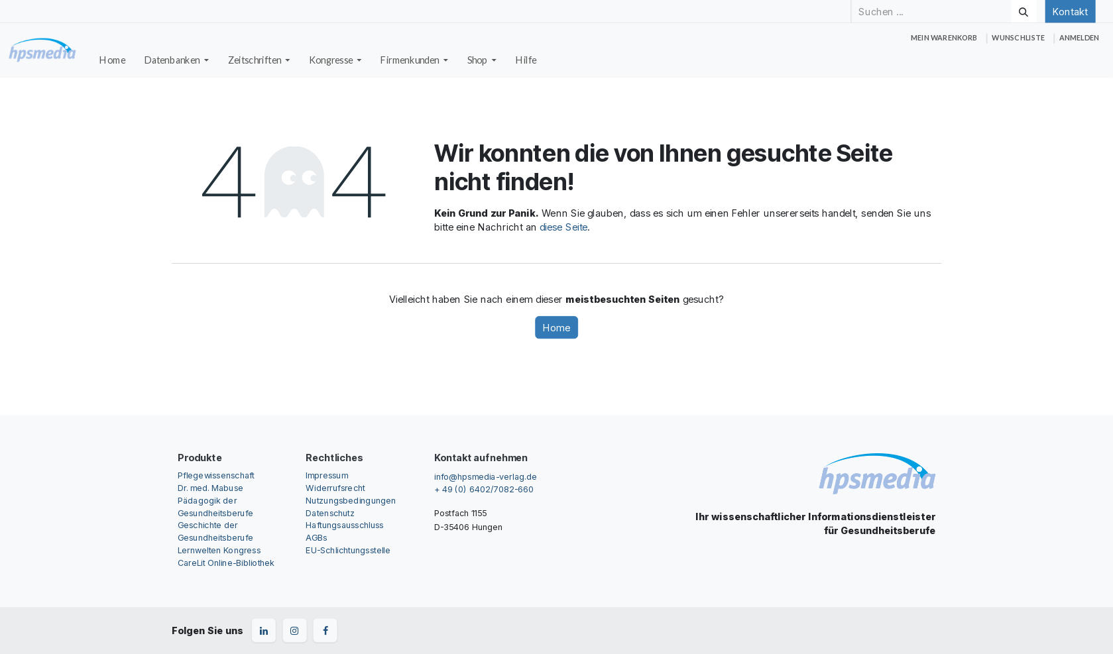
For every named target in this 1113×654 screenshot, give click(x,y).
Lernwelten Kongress (219, 550)
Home (556, 327)
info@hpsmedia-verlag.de (485, 476)
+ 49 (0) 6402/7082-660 (484, 489)
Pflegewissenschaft (216, 475)
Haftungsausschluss (344, 525)
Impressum (326, 475)
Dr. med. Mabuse (210, 487)
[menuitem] (112, 60)
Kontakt (1070, 11)
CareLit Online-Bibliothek (226, 563)
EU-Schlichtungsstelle (348, 550)
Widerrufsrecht (335, 487)
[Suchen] (1023, 11)
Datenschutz (330, 513)
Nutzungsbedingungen (351, 500)
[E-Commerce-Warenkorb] (944, 38)
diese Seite (563, 227)
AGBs (316, 538)
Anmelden (1079, 37)
